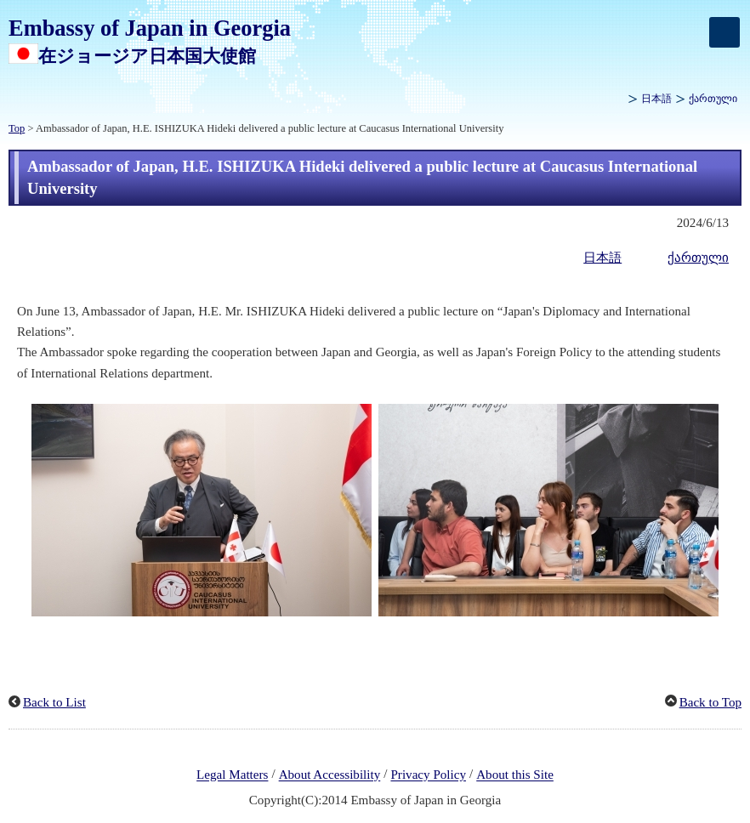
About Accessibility (330, 775)
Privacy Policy (428, 775)
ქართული (713, 99)
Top (17, 128)
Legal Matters (232, 775)
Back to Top (710, 702)
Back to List (54, 702)
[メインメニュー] (724, 32)
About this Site (515, 775)
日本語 (656, 99)
